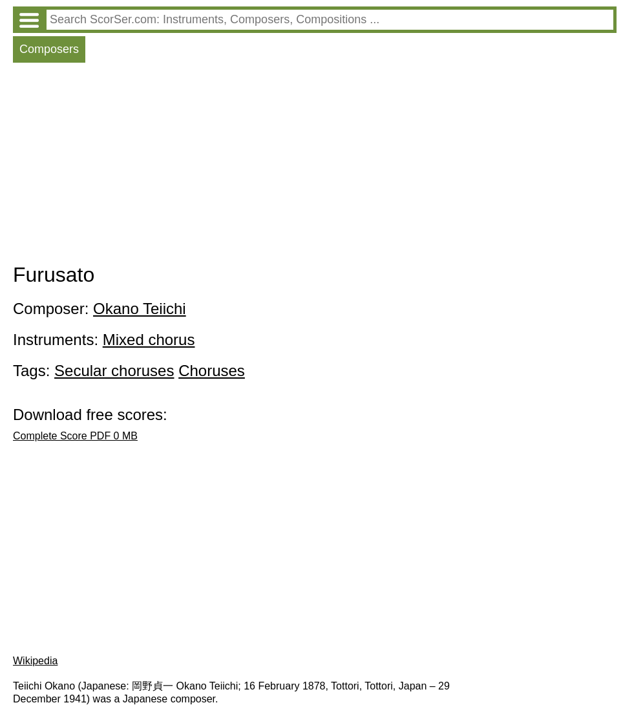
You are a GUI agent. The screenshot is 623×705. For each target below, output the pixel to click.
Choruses (211, 370)
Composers (49, 49)
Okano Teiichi (139, 308)
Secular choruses (114, 370)
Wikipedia (35, 660)
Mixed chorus (149, 339)
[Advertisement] (315, 166)
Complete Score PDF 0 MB (75, 435)
